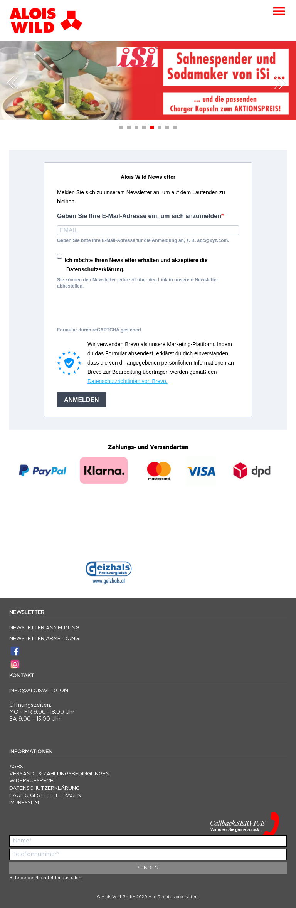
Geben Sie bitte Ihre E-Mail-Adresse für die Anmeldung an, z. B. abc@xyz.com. (143, 240)
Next (280, 82)
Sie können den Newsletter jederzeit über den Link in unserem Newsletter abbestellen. (137, 283)
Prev (13, 82)
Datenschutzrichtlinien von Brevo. (127, 381)
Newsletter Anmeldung (44, 628)
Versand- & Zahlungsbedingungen (59, 774)
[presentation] (115, 310)
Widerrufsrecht (33, 781)
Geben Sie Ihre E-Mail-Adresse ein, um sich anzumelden (139, 216)
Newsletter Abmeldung (44, 638)
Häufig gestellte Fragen (45, 795)
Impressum (24, 802)
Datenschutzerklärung (44, 788)
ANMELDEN (81, 400)
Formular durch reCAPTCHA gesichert (99, 330)
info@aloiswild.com (38, 690)
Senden (148, 868)
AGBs (16, 766)
